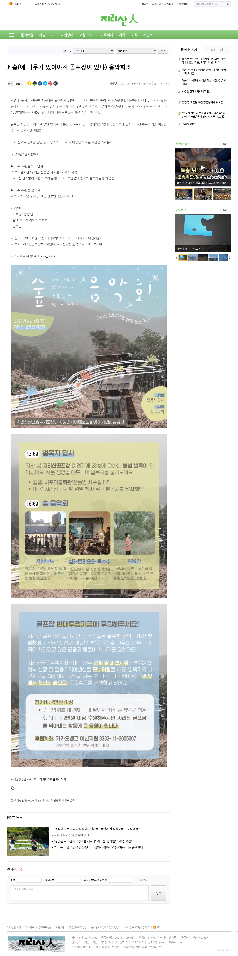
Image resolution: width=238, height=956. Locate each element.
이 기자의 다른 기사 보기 (53, 779)
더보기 (224, 144)
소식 (134, 35)
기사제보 (29, 927)
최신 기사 (217, 50)
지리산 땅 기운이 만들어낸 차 (71, 835)
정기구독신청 (45, 927)
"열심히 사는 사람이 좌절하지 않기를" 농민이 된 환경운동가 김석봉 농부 (97, 829)
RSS (156, 927)
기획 (122, 35)
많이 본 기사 (189, 50)
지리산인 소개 (14, 927)
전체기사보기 (182, 3)
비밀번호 (49, 880)
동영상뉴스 (18, 44)
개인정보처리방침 (77, 927)
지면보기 (168, 3)
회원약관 (60, 927)
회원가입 (156, 3)
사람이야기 (47, 35)
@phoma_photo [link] (45, 256)
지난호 (148, 35)
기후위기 (107, 35)
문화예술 (27, 35)
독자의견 (38, 44)
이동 (163, 50)
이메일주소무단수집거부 (137, 927)
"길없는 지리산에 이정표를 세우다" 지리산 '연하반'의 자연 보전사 (94, 841)
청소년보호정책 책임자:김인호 (106, 927)
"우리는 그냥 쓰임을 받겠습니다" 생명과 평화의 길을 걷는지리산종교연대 (98, 847)
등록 (158, 893)
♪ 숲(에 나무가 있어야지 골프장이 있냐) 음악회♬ (68, 67)
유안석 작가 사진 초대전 (190, 248)
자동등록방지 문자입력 (95, 880)
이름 (13, 880)
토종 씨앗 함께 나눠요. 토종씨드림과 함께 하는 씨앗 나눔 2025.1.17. (204, 182)
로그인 (145, 3)
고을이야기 (86, 35)
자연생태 (67, 35)
